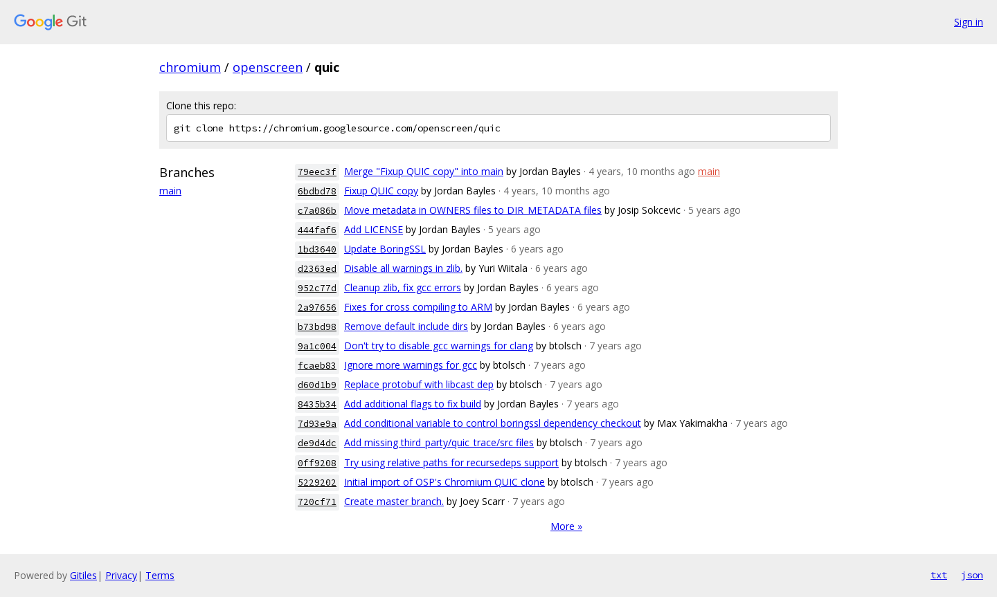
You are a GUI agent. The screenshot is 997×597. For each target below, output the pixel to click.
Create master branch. (394, 501)
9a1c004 (317, 346)
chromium (190, 67)
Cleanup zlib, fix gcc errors (402, 287)
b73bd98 (317, 327)
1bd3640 (317, 249)
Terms (159, 575)
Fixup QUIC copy (381, 190)
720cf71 (317, 502)
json (972, 575)
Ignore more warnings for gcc (410, 364)
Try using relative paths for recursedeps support (451, 462)
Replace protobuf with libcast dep (419, 384)
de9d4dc (317, 443)
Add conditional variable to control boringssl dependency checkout (492, 423)
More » (566, 526)
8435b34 (317, 404)
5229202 (317, 482)
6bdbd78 (317, 191)
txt (939, 575)
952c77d (317, 288)
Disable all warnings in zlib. (403, 268)
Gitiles (83, 575)
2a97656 (317, 307)
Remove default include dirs (406, 326)
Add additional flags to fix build (412, 403)
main (170, 190)
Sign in (968, 21)
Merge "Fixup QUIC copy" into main (423, 171)
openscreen (268, 67)
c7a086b (317, 211)
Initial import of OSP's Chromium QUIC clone (444, 481)
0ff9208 (317, 463)
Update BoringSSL (385, 248)
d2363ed (317, 269)
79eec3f (317, 172)
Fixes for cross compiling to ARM (418, 306)
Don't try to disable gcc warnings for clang (438, 345)
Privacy (121, 575)
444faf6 (317, 230)
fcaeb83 (317, 365)
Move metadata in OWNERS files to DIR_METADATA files (473, 210)
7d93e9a (317, 424)
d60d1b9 (317, 385)
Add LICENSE (373, 229)
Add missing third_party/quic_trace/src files (439, 442)
